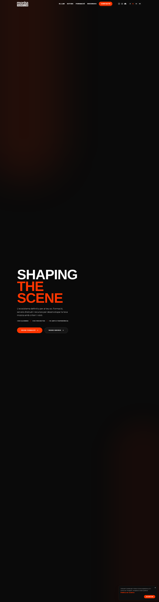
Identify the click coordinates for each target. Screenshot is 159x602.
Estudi (70, 4)
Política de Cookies (127, 592)
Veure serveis (56, 330)
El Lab (62, 4)
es (136, 3)
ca (133, 3)
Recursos (91, 4)
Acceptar (149, 596)
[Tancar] (155, 587)
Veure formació (29, 330)
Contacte (105, 4)
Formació (80, 4)
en (140, 3)
